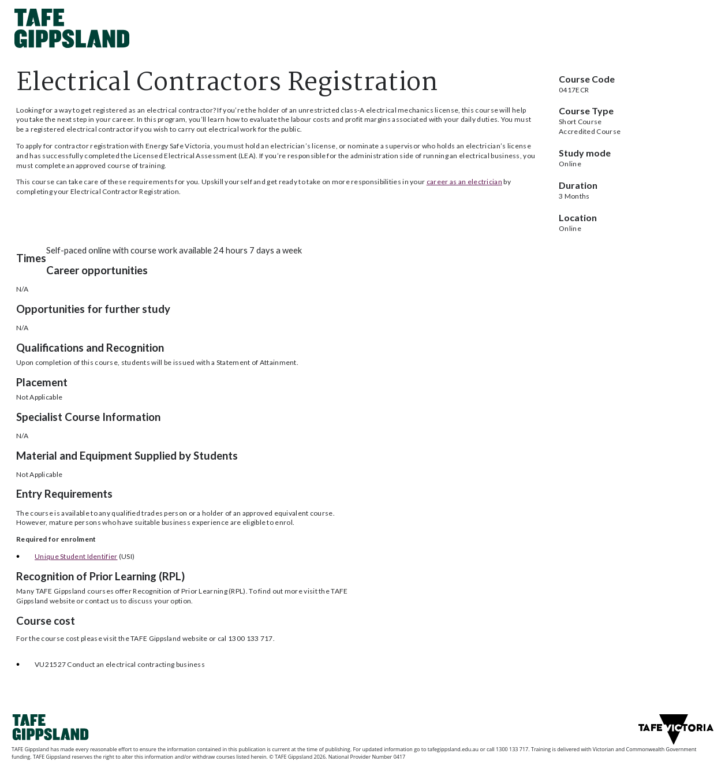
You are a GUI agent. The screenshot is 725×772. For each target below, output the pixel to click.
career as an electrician (464, 181)
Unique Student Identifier (76, 556)
